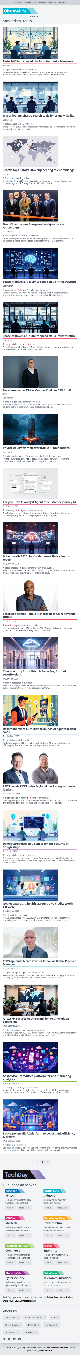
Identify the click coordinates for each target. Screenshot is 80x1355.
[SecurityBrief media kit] (24, 1290)
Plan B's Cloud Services (57, 1347)
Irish (5, 1300)
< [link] (32, 1162)
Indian (69, 1297)
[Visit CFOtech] (10, 1207)
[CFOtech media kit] (24, 1207)
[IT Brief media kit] (62, 1262)
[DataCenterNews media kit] (62, 1235)
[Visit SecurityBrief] (10, 1290)
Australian (59, 1297)
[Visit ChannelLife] (48, 1207)
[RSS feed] (19, 1339)
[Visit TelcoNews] (48, 1290)
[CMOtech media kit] (24, 1235)
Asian (50, 1297)
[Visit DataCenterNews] (48, 1235)
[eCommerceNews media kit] (24, 1262)
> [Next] (47, 1162)
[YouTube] (14, 1339)
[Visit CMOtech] (10, 1235)
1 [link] (37, 1162)
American (25, 1300)
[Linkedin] (4, 1339)
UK (16, 1300)
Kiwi (11, 1300)
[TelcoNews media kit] (62, 1290)
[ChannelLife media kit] (62, 1207)
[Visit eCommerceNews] (10, 1262)
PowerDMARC (45, 1350)
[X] (9, 1339)
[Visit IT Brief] (48, 1262)
